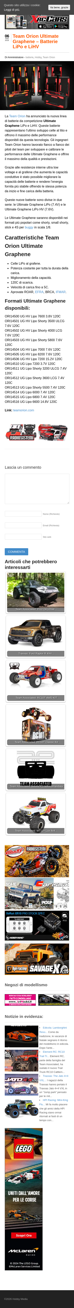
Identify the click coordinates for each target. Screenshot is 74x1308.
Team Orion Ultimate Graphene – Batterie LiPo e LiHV (36, 41)
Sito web (47, 537)
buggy (29, 227)
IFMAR (61, 292)
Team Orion (49, 57)
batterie (30, 57)
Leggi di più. (12, 9)
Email (51, 525)
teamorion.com (23, 410)
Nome (51, 514)
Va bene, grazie (59, 7)
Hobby (38, 57)
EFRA (39, 292)
